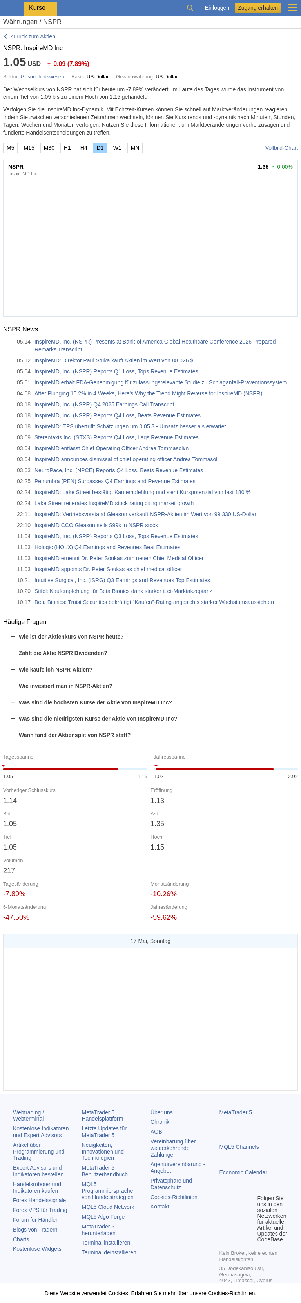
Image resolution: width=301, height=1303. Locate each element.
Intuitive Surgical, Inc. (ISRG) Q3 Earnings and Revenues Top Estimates (122, 580)
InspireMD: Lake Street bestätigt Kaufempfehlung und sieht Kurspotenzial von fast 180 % (142, 492)
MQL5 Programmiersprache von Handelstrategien (108, 1191)
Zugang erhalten (258, 8)
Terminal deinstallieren (109, 1252)
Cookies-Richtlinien (174, 1197)
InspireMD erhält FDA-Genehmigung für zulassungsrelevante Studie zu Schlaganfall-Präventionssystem (160, 382)
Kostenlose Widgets (37, 1249)
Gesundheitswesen (42, 77)
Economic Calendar (243, 1172)
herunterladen (99, 1229)
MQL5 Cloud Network (108, 1207)
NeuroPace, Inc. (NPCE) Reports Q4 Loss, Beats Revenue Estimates (118, 470)
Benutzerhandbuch (105, 1171)
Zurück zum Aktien (32, 36)
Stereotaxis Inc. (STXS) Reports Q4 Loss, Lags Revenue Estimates (116, 437)
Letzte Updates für (104, 1131)
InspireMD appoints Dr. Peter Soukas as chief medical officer (108, 569)
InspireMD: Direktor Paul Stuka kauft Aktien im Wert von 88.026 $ (113, 360)
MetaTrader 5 (235, 1112)
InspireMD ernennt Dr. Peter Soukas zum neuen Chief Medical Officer (119, 558)
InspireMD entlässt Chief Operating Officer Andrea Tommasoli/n (111, 448)
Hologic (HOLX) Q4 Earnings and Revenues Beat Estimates (107, 547)
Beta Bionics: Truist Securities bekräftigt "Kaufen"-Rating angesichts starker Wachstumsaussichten (154, 602)
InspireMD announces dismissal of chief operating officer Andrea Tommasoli (126, 459)
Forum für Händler (35, 1220)
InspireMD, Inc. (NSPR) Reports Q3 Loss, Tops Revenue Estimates (116, 536)
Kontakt (159, 1206)
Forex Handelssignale (39, 1200)
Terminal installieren (106, 1242)
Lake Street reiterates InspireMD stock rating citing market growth (114, 503)
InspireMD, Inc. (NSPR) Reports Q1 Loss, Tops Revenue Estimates (116, 371)
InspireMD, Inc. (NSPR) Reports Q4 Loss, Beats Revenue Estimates (117, 415)
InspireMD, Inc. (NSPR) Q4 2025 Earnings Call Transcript (104, 404)
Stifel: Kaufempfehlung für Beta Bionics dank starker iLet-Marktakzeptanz (123, 591)
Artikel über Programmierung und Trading (39, 1151)
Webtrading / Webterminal (28, 1115)
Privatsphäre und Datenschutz (171, 1183)
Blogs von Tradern (35, 1230)
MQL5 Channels (239, 1147)
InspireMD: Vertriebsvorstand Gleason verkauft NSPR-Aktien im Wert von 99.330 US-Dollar (145, 514)
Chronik (159, 1122)
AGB (156, 1131)
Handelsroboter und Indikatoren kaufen (37, 1187)
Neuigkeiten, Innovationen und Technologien (103, 1151)
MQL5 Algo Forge (103, 1217)
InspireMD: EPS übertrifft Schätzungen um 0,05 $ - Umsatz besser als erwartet (130, 426)
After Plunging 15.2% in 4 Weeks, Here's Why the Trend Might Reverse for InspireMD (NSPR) (148, 393)
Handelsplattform (102, 1115)
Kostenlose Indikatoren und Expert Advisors (41, 1131)
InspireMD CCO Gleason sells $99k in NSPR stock (96, 525)
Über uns (161, 1112)
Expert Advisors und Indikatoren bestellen (38, 1171)
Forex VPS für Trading (40, 1210)
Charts (21, 1239)
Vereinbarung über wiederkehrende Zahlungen (173, 1148)
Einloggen (217, 8)
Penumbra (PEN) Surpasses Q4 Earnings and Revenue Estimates (115, 481)
